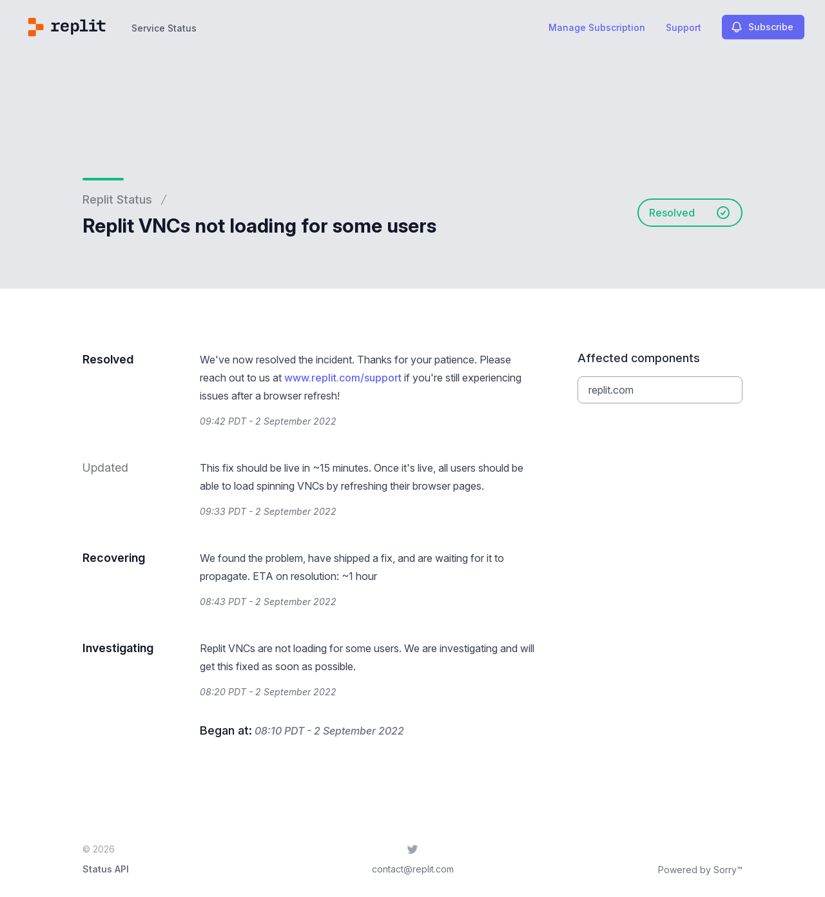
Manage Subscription (596, 27)
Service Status (164, 28)
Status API (105, 868)
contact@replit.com (413, 868)
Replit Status (117, 199)
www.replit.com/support (343, 377)
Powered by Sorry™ (700, 869)
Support (683, 27)
